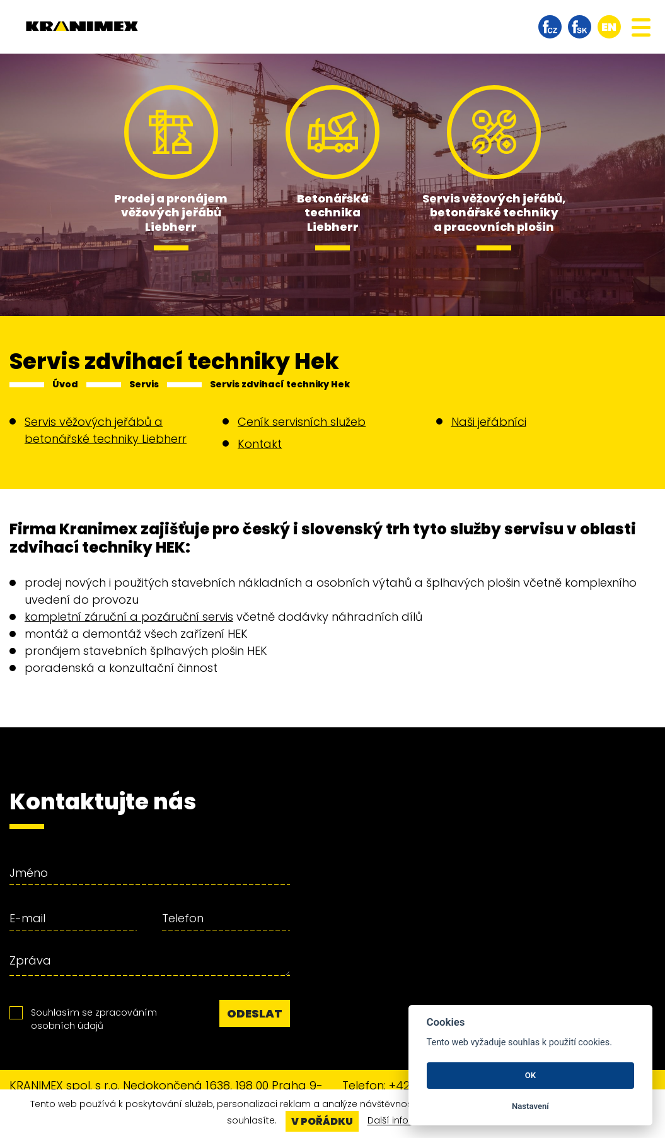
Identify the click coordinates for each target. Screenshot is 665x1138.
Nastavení (530, 1106)
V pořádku (322, 1121)
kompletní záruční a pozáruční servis (129, 617)
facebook (550, 26)
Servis (144, 384)
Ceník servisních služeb (302, 422)
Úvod (65, 384)
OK (530, 1075)
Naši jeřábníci (488, 422)
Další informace (403, 1121)
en (608, 27)
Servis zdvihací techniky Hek (280, 384)
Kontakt (260, 444)
